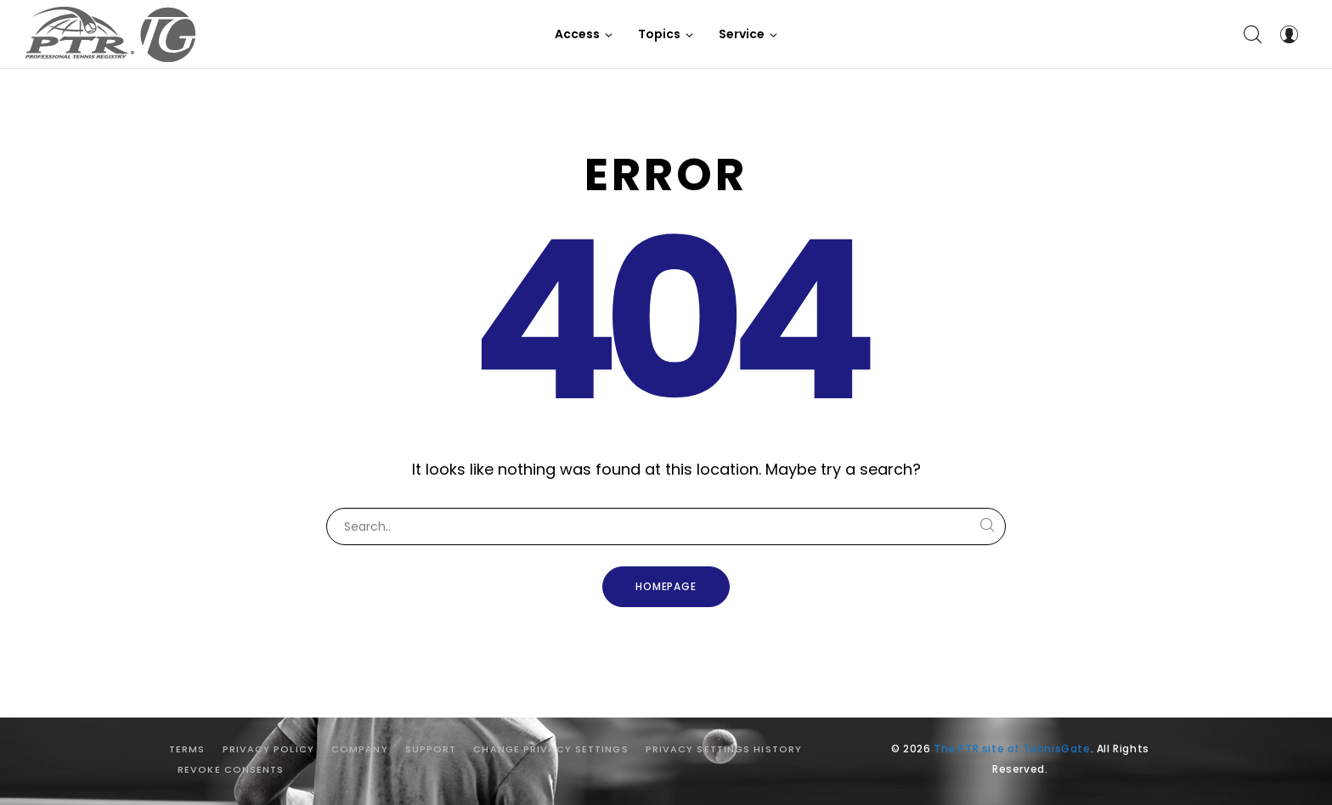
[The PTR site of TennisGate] (110, 34)
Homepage (666, 586)
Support (431, 749)
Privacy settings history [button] (724, 749)
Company (359, 749)
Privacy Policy (268, 749)
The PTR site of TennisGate (1012, 748)
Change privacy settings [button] (550, 749)
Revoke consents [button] (231, 769)
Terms (187, 749)
